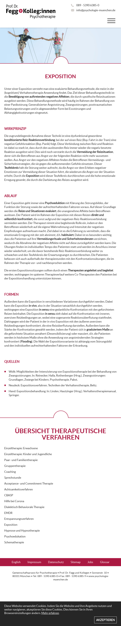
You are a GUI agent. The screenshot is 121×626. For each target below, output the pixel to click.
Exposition (10, 524)
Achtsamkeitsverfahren (18, 489)
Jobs (90, 562)
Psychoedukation (15, 536)
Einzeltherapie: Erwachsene (21, 448)
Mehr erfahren (50, 613)
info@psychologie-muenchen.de (95, 10)
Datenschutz (56, 562)
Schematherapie (14, 542)
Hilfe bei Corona (14, 501)
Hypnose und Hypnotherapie (22, 530)
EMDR (8, 512)
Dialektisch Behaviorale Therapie (24, 507)
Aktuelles (67, 570)
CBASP (8, 495)
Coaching (10, 471)
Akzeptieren (105, 620)
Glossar (104, 562)
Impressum (34, 562)
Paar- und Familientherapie (21, 460)
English (16, 562)
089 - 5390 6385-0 (87, 5)
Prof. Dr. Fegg (66, 572)
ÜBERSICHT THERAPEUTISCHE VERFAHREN (60, 434)
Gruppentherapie (15, 465)
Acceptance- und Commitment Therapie (28, 483)
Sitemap (76, 562)
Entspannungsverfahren (19, 518)
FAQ (51, 570)
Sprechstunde (12, 477)
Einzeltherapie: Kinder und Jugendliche (28, 454)
